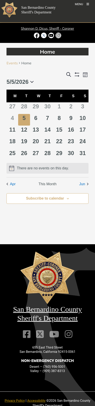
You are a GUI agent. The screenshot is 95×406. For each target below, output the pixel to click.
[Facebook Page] (26, 334)
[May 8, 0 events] (59, 120)
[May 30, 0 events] (71, 155)
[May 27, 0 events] (36, 155)
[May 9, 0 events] (71, 120)
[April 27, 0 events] (12, 108)
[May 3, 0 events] (83, 108)
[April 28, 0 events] (24, 108)
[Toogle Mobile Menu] (82, 4)
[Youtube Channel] (54, 334)
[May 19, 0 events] (24, 143)
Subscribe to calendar (45, 198)
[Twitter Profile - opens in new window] (44, 35)
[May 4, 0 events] (12, 120)
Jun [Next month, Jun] (84, 184)
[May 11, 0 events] (12, 131)
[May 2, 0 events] (71, 108)
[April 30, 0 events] (47, 108)
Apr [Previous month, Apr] (10, 184)
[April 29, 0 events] (36, 108)
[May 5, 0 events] (24, 120)
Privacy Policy (15, 401)
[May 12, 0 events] (24, 131)
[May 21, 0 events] (47, 143)
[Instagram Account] (68, 334)
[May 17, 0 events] (83, 131)
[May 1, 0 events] (59, 108)
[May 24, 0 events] (83, 143)
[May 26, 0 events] (24, 155)
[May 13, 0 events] (36, 131)
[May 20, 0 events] (36, 143)
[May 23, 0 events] (71, 143)
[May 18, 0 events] (12, 143)
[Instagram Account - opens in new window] (58, 35)
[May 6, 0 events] (36, 120)
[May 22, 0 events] (59, 143)
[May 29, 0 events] (59, 155)
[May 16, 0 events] (71, 131)
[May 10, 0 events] (83, 120)
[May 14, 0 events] (47, 131)
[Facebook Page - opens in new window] (37, 35)
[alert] (47, 168)
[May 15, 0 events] (59, 131)
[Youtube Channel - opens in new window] (51, 35)
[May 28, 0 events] (47, 155)
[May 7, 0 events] (47, 120)
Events (12, 63)
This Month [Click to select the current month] (47, 184)
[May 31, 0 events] (83, 155)
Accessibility (36, 401)
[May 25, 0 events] (12, 155)
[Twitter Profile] (40, 334)
